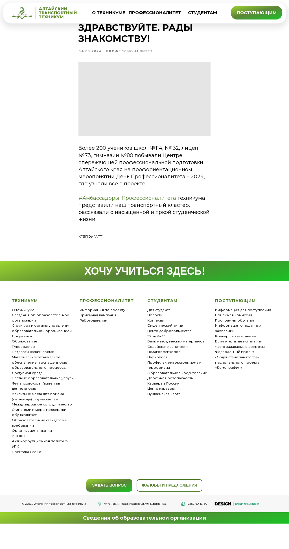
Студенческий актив (165, 345)
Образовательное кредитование (177, 392)
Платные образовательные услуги (43, 398)
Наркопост (157, 377)
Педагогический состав (33, 371)
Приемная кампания (98, 335)
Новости (155, 335)
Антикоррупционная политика (40, 461)
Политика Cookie (26, 471)
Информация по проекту (102, 329)
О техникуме (23, 329)
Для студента (158, 329)
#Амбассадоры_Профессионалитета (106, 220)
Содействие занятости (167, 366)
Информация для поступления (243, 329)
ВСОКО (18, 455)
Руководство (23, 366)
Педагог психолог (163, 371)
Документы (22, 356)
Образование (24, 361)
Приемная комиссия (233, 335)
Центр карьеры (161, 408)
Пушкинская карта (163, 413)
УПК (15, 466)
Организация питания (32, 450)
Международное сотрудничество (42, 424)
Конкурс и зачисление (235, 356)
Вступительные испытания (238, 361)
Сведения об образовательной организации (144, 538)
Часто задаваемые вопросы (240, 366)
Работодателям (94, 340)
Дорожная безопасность (170, 398)
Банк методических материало (175, 361)
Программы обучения (235, 340)
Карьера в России (163, 403)
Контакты (155, 340)
